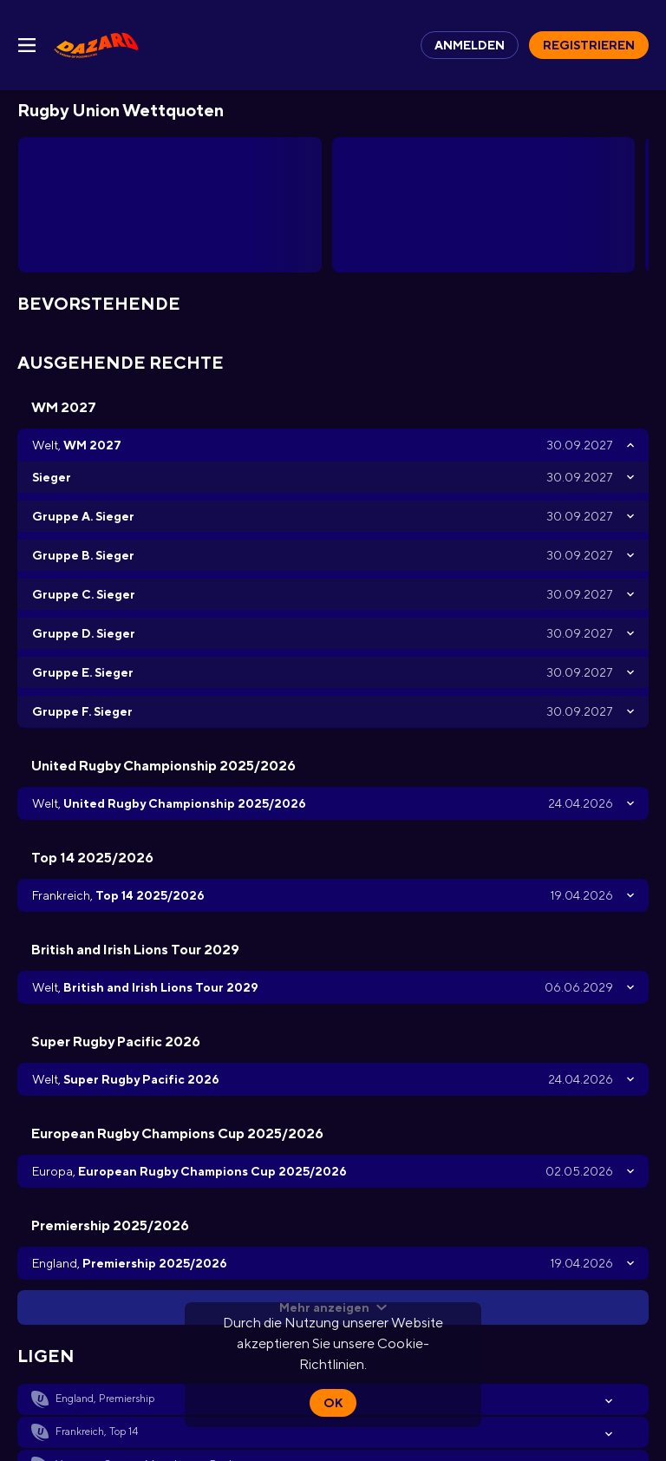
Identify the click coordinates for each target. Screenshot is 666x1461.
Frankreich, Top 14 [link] (97, 1431)
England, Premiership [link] (105, 1398)
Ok (333, 1403)
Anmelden (469, 45)
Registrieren (589, 45)
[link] (96, 45)
